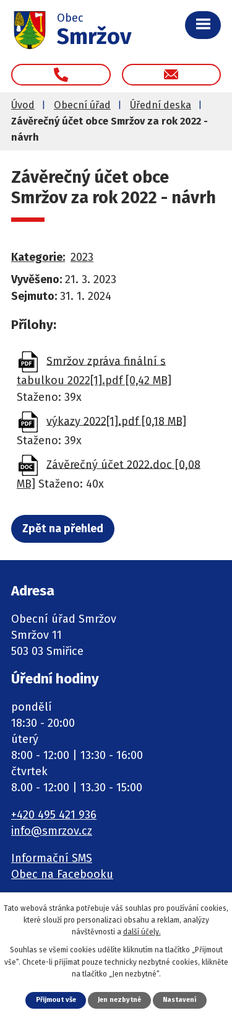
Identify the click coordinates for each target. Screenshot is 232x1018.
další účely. (142, 932)
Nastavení (179, 1000)
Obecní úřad (82, 105)
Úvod (23, 105)
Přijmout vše (56, 1000)
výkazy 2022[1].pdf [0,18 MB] (116, 421)
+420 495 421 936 (54, 815)
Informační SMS (51, 858)
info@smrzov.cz (51, 831)
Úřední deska (160, 105)
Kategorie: (38, 257)
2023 (82, 257)
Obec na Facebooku (62, 874)
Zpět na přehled (62, 528)
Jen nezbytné (119, 1000)
